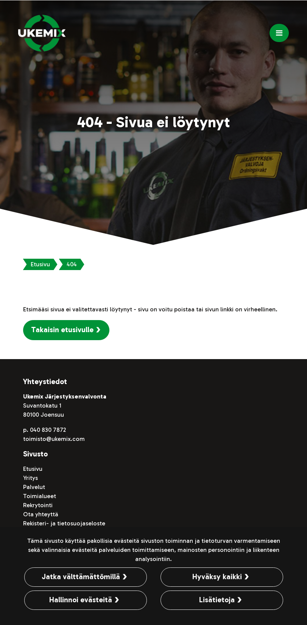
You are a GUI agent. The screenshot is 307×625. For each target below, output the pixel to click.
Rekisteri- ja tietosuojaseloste (64, 523)
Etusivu (40, 264)
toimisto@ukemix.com (54, 438)
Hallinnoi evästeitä (80, 599)
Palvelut (34, 487)
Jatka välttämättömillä (81, 576)
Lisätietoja (217, 599)
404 (72, 264)
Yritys (30, 477)
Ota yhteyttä (40, 514)
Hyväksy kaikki (217, 576)
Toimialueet (39, 496)
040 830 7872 (48, 429)
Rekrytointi (38, 505)
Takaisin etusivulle (62, 329)
